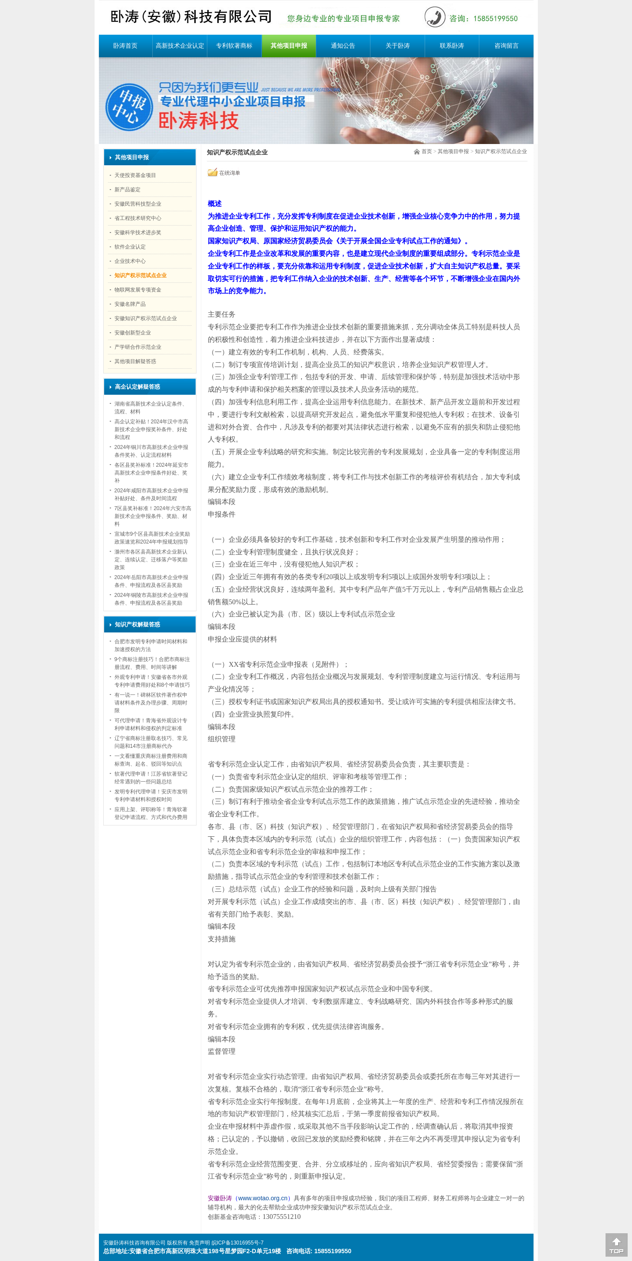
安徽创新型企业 (133, 333)
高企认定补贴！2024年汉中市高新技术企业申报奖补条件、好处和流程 (152, 429)
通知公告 (343, 46)
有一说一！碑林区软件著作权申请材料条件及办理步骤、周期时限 (151, 703)
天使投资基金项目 (135, 175)
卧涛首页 (125, 46)
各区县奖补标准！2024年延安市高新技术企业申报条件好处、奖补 (152, 473)
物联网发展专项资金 (138, 290)
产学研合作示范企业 (138, 347)
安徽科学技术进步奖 (138, 232)
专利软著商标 (234, 46)
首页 (427, 151)
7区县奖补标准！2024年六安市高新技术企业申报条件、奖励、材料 (153, 516)
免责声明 (199, 1243)
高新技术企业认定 (180, 46)
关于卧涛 (398, 46)
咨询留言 (506, 46)
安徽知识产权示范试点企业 (146, 318)
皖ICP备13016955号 (235, 1243)
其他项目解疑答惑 (135, 361)
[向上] (617, 1245)
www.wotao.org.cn (263, 1198)
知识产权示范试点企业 (501, 151)
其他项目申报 (289, 46)
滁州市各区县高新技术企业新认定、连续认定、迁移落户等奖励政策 (151, 559)
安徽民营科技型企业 (138, 204)
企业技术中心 (130, 261)
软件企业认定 (130, 247)
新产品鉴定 (128, 190)
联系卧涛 (452, 46)
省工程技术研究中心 (138, 218)
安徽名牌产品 (130, 304)
